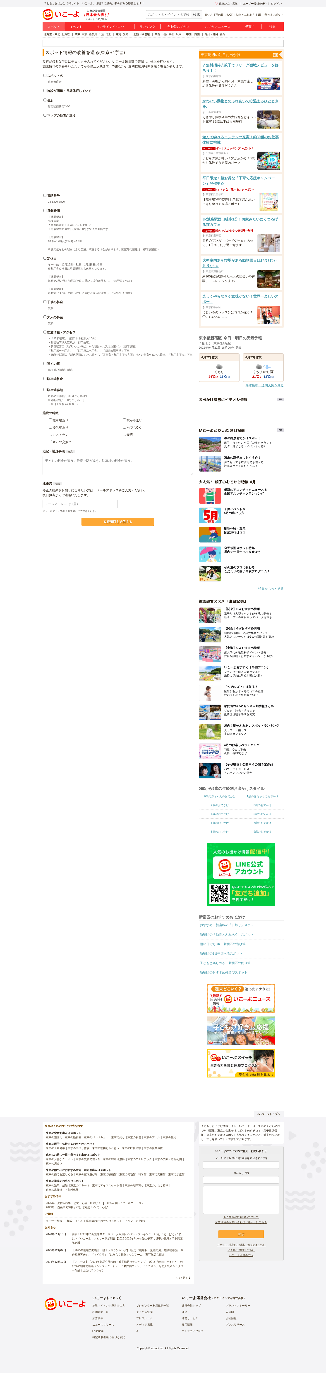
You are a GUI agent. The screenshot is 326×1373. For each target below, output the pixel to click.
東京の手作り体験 (78, 1148)
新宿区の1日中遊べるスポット (221, 953)
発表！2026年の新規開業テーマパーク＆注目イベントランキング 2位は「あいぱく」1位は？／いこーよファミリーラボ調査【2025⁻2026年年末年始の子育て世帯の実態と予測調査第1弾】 (127, 1238)
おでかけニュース (217, 26)
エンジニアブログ (193, 1331)
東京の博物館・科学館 (132, 1174)
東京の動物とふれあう (105, 1148)
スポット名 (55, 75)
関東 (77, 34)
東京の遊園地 (54, 1137)
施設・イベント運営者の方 (108, 1305)
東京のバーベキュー (96, 1137)
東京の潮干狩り (134, 1185)
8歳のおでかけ (220, 831)
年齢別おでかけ (179, 26)
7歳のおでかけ (262, 822)
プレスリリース (235, 1324)
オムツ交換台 (62, 442)
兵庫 (178, 34)
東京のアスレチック (139, 1159)
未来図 (230, 1312)
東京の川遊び (54, 1163)
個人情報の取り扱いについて (241, 1217)
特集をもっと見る (271, 588)
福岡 (222, 34)
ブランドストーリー (238, 1305)
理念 (184, 1312)
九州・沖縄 (211, 34)
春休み (209, 14)
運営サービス (190, 1318)
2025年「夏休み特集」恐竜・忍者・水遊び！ (73, 1203)
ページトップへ (268, 1114)
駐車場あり (60, 420)
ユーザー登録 (54, 1221)
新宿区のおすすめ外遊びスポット (223, 972)
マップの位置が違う (61, 115)
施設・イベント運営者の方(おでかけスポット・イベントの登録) (106, 1221)
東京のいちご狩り (157, 1185)
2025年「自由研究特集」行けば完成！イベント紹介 (77, 1207)
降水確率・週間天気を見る (265, 385)
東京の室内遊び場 (87, 1174)
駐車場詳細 (55, 390)
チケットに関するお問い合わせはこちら (241, 1244)
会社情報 (231, 1318)
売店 (130, 435)
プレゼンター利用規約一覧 (152, 1305)
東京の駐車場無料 (114, 1159)
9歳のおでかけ (262, 831)
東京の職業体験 (153, 1148)
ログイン (276, 3)
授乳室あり (60, 427)
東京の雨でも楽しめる (59, 1174)
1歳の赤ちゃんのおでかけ (262, 796)
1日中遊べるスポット (271, 14)
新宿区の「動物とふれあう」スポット (227, 934)
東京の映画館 (108, 1174)
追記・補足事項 (54, 451)
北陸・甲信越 (141, 34)
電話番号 (53, 195)
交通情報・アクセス (61, 332)
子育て (250, 26)
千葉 (101, 34)
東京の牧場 (134, 1137)
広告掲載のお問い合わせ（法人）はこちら (241, 1222)
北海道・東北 (52, 34)
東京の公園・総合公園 (168, 1159)
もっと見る (181, 1277)
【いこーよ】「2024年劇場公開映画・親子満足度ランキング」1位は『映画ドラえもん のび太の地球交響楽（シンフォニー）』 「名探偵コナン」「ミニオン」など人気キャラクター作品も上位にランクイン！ (127, 1266)
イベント (76, 26)
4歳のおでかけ (220, 814)
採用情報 (187, 1324)
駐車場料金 (55, 379)
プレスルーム (144, 1318)
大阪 (164, 34)
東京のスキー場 (79, 1185)
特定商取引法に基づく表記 (108, 1337)
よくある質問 (144, 1312)
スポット (53, 26)
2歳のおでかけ (220, 805)
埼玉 (108, 34)
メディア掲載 (144, 1324)
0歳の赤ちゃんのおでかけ (220, 796)
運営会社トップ (191, 1305)
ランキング (147, 26)
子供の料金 (55, 302)
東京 (84, 34)
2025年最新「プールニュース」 (124, 1203)
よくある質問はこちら (241, 1250)
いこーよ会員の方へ (241, 1255)
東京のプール (152, 1137)
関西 (157, 34)
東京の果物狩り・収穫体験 (62, 1189)
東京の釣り (118, 1137)
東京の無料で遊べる (88, 1159)
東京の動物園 (73, 1137)
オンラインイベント (110, 26)
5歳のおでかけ (262, 814)
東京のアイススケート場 (107, 1185)
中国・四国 (193, 34)
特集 (272, 26)
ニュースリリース (103, 1324)
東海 (118, 34)
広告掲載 (97, 1318)
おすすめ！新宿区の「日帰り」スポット (228, 925)
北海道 (66, 34)
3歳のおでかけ (262, 805)
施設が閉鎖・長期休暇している (69, 91)
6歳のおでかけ (220, 822)
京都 (171, 34)
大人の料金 (55, 317)
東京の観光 (169, 1137)
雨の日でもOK (224, 14)
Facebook (98, 1331)
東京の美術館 (157, 1174)
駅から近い (134, 420)
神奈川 (93, 34)
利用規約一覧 (100, 1312)
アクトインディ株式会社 (228, 1298)
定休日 (52, 258)
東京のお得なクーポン (59, 1159)
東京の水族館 (176, 1174)
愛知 (125, 34)
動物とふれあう (245, 14)
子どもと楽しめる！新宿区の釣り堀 (225, 963)
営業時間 (53, 211)
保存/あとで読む (227, 3)
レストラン (60, 435)
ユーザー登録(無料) (254, 3)
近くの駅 (53, 364)
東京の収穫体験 (131, 1148)
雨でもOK (134, 427)
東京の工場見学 (55, 1148)
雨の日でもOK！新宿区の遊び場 (223, 944)
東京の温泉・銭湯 (57, 1185)
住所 (50, 100)
